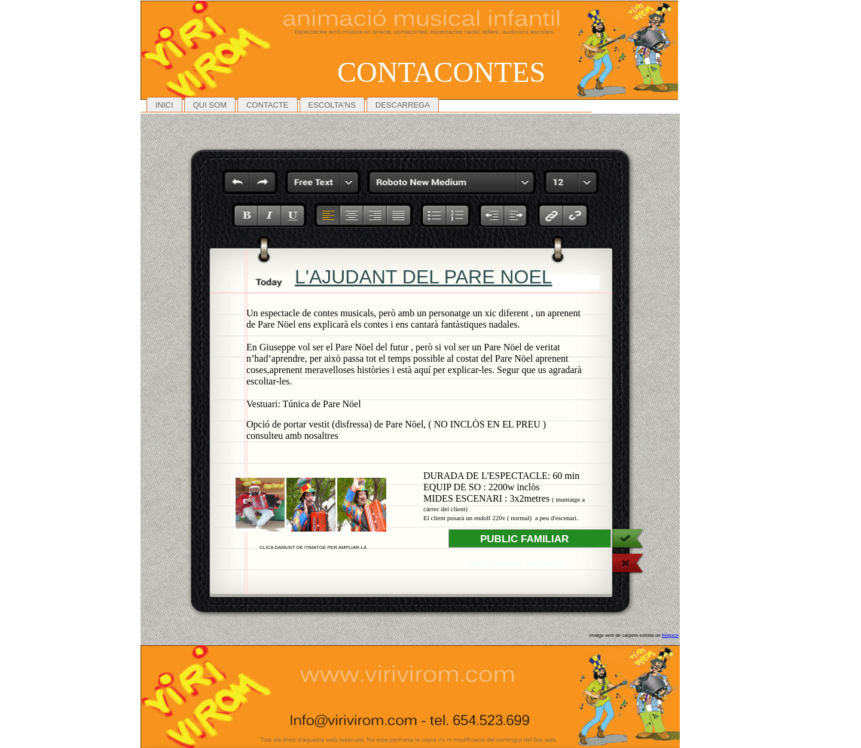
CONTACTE (267, 104)
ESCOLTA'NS (332, 104)
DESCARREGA (402, 104)
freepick (670, 635)
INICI (164, 104)
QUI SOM (210, 104)
